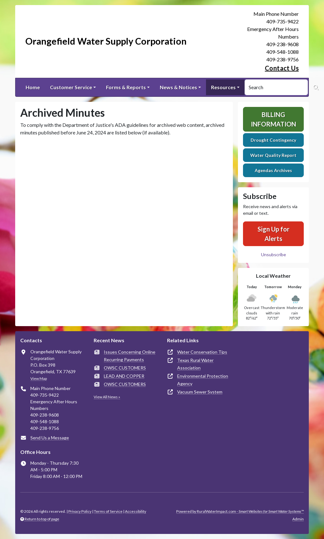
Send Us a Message (49, 437)
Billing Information (273, 119)
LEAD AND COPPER (124, 376)
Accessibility (135, 511)
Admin (298, 519)
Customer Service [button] (71, 87)
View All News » (107, 396)
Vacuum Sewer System (199, 391)
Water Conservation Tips (202, 352)
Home (33, 87)
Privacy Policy (79, 511)
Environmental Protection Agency (202, 379)
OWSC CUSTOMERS (125, 367)
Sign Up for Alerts (274, 233)
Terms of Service (108, 511)
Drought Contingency (273, 140)
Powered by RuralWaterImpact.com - (240, 511)
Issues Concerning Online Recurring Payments (129, 355)
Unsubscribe (273, 254)
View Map (38, 378)
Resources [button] (223, 87)
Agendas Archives (273, 170)
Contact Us (282, 68)
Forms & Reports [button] (126, 87)
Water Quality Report (273, 155)
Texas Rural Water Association (195, 363)
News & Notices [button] (178, 87)
